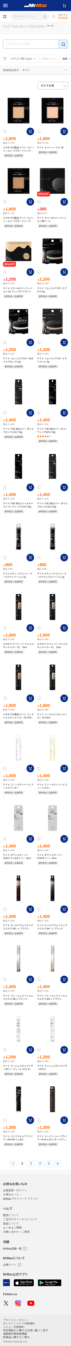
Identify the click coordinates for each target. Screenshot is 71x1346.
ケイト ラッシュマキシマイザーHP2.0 (52, 1068)
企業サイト (12, 1264)
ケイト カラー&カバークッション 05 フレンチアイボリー (17, 290)
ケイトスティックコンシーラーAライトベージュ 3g (17, 575)
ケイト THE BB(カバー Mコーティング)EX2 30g (52, 431)
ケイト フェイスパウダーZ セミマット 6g (52, 360)
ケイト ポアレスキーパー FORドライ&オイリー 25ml (17, 857)
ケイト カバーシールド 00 (50, 147)
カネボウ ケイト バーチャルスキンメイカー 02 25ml (18, 646)
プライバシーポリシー (16, 1320)
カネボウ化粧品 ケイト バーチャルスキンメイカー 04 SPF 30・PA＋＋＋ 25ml (18, 716)
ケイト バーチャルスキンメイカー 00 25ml (52, 716)
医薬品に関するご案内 (16, 1337)
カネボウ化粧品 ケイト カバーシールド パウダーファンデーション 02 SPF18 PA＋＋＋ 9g (18, 149)
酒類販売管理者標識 (15, 1333)
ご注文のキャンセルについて (20, 1219)
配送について (11, 1215)
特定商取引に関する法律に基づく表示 (25, 1330)
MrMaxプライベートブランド (20, 1198)
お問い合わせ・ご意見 (16, 1232)
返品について (11, 1223)
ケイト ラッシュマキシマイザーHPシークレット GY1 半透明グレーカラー (18, 1068)
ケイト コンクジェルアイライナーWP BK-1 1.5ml (18, 1138)
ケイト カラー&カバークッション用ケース (51, 220)
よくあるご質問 (12, 1227)
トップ (6, 26)
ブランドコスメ (36, 26)
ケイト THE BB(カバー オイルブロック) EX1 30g (18, 431)
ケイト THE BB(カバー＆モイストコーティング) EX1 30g (18, 505)
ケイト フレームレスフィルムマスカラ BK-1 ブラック (18, 997)
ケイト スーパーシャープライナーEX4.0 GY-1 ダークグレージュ (52, 1138)
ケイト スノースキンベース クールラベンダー (18, 786)
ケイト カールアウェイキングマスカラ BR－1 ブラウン (18, 927)
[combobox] (53, 85)
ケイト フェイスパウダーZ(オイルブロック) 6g (18, 360)
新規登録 (63, 18)
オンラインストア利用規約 (19, 1323)
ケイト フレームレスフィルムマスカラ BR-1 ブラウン (52, 997)
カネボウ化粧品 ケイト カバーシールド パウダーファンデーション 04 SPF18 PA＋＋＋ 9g (18, 220)
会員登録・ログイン (15, 1190)
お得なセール (11, 1194)
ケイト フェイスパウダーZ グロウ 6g (52, 290)
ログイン (63, 15)
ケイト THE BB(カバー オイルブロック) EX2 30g (52, 505)
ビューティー (19, 26)
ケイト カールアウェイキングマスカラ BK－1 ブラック (52, 927)
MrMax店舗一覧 (15, 1248)
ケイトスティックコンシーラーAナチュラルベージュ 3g (51, 575)
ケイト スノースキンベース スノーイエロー (52, 786)
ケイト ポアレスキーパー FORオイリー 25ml (50, 857)
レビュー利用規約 (13, 1327)
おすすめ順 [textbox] (47, 85)
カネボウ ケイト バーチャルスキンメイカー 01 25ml (52, 646)
